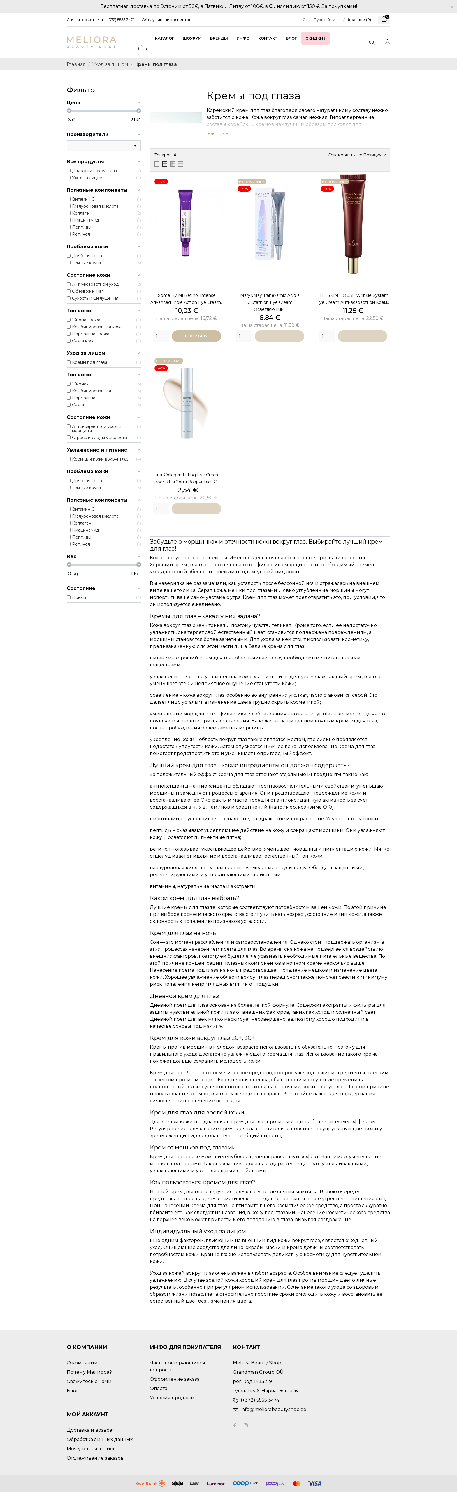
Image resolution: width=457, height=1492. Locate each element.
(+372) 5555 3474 (120, 19)
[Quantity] (161, 336)
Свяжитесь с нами (89, 1381)
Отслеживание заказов (95, 1458)
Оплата (158, 1388)
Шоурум (192, 38)
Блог (291, 38)
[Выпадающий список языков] (324, 19)
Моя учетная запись (91, 1449)
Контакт (267, 38)
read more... (219, 133)
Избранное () (356, 19)
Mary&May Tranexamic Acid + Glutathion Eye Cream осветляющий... (270, 302)
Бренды (219, 38)
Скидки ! (315, 38)
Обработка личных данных (100, 1439)
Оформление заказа (175, 1379)
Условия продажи (172, 1398)
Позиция (374, 155)
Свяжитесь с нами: (85, 19)
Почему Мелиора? (89, 1372)
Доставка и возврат (90, 1430)
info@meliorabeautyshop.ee (273, 1409)
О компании (82, 1363)
